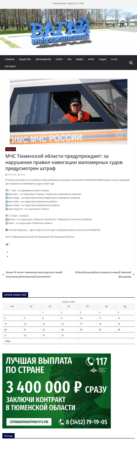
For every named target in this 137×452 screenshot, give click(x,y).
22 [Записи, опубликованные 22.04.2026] (43, 329)
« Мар (7, 341)
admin (22, 174)
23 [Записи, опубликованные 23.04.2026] (62, 329)
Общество (25, 59)
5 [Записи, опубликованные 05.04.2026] (118, 312)
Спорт (59, 59)
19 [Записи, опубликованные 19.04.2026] (119, 323)
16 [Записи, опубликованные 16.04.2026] (62, 323)
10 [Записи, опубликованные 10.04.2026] (81, 318)
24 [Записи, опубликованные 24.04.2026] (81, 329)
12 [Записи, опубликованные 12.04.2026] (119, 318)
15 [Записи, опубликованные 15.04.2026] (43, 323)
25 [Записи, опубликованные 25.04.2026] (100, 329)
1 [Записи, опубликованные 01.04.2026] (43, 312)
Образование (43, 59)
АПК (69, 59)
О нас (114, 59)
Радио (102, 59)
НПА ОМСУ (10, 66)
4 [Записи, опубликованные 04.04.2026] (99, 312)
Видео (79, 59)
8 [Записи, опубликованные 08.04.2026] (43, 318)
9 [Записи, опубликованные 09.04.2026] (61, 318)
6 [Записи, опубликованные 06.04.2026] (4, 318)
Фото (91, 59)
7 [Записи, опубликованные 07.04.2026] (24, 318)
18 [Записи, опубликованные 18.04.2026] (100, 323)
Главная (9, 59)
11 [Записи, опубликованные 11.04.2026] (100, 318)
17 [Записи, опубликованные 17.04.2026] (81, 323)
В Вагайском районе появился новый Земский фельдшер (105, 274)
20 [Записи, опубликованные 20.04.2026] (5, 329)
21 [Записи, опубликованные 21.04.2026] (25, 329)
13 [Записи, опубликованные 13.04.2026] (5, 323)
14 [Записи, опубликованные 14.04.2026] (25, 323)
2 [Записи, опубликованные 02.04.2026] (61, 312)
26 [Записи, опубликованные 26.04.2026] (119, 329)
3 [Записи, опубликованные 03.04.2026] (80, 312)
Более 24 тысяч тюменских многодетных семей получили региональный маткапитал (32, 274)
